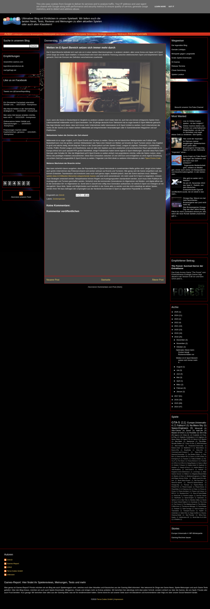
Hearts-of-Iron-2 (185, 467)
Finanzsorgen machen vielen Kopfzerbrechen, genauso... (15, 131)
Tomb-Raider (202, 506)
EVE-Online (200, 456)
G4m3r (10, 560)
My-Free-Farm (199, 480)
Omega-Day (175, 485)
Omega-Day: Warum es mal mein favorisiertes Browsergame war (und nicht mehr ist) (194, 201)
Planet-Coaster (187, 487)
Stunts (204, 500)
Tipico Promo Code (153, 158)
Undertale (175, 513)
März (179, 384)
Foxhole (204, 461)
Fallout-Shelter (196, 459)
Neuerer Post (52, 280)
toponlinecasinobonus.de (14, 66)
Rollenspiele (80, 34)
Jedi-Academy (176, 469)
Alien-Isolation (179, 446)
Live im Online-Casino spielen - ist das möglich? (193, 122)
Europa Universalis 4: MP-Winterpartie (187, 533)
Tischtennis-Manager (188, 506)
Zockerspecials (137, 34)
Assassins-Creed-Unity (195, 446)
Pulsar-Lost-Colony (198, 491)
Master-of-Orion (179, 476)
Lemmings (196, 472)
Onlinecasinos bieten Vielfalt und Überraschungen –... (17, 122)
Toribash (176, 508)
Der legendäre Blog (179, 45)
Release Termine (178, 66)
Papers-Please (198, 485)
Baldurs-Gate (176, 448)
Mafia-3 (186, 474)
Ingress (201, 437)
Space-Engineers (180, 428)
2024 (176, 315)
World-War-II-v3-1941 (200, 517)
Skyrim (204, 439)
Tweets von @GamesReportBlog (17, 91)
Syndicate (194, 502)
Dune (192, 456)
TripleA (201, 511)
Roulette (192, 433)
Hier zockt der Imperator (192, 139)
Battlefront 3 (188, 448)
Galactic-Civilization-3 (187, 437)
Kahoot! (200, 469)
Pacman (186, 485)
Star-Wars (178, 441)
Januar (180, 391)
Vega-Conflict (194, 513)
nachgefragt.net (10, 70)
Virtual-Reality (112, 34)
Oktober (180, 347)
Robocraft (177, 495)
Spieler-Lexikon (178, 74)
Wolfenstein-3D (184, 517)
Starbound (190, 441)
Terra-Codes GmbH (15, 571)
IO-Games (176, 62)
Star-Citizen (176, 430)
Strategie (102, 34)
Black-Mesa (200, 448)
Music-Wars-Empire (184, 480)
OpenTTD (186, 439)
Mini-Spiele (60, 34)
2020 (176, 330)
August (180, 367)
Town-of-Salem (199, 508)
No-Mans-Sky (196, 425)
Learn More (160, 6)
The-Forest (177, 504)
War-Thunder (190, 515)
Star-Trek (184, 500)
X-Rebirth (177, 519)
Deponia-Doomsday (178, 454)
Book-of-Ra (175, 450)
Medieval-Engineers (193, 476)
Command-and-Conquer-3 (180, 452)
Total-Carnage (186, 508)
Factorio (185, 459)
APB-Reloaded (202, 443)
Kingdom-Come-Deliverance (181, 472)
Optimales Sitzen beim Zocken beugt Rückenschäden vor (185, 352)
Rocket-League (188, 495)
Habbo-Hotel (192, 465)
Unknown (11, 575)
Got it (171, 6)
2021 (176, 326)
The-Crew (203, 502)
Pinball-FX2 (175, 487)
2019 (176, 333)
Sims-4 (195, 439)
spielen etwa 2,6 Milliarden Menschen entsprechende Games (71, 176)
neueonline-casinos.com (13, 62)
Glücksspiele (49, 34)
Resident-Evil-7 (184, 493)
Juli (178, 370)
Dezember (181, 340)
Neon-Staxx (176, 439)
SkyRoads (177, 497)
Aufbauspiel (18, 34)
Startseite (105, 280)
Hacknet (201, 465)
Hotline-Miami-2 (199, 467)
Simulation (92, 34)
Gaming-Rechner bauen (181, 537)
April (179, 381)
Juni (178, 374)
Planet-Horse (199, 487)
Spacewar (200, 497)
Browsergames (37, 34)
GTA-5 (176, 422)
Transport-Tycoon (189, 511)
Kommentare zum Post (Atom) (110, 287)
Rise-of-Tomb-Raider (200, 493)
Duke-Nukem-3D (182, 456)
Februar (180, 388)
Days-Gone (198, 452)
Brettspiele (26, 34)
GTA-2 (176, 463)
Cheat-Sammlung (179, 70)
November (181, 343)
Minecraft (198, 428)
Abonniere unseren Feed (21, 196)
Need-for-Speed (177, 482)
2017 (176, 396)
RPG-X (174, 493)
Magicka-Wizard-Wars (199, 474)
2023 (176, 319)
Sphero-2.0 (175, 500)
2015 (176, 403)
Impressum (118, 599)
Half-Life (199, 430)
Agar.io (176, 435)
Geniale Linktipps (179, 49)
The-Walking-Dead (189, 504)
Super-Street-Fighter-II (181, 502)
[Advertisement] (156, 21)
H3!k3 (9, 567)
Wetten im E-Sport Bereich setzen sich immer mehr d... (187, 360)
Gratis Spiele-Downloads (182, 58)
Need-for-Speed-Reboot (195, 482)
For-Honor (181, 461)
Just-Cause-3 (189, 469)
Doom (188, 430)
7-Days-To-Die (189, 443)
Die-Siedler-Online (194, 454)
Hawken (174, 467)
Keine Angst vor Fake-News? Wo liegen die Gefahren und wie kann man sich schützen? (195, 159)
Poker (196, 489)
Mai (178, 377)
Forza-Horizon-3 (193, 461)
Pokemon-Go (187, 489)
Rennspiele (70, 34)
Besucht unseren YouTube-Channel (189, 107)
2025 (176, 312)
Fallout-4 (181, 425)
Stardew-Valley (195, 500)
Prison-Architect (184, 491)
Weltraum (122, 34)
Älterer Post (158, 280)
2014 (176, 407)
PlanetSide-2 (176, 489)
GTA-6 (182, 463)
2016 (176, 400)
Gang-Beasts (191, 463)
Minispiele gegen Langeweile (183, 54)
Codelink (196, 435)
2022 (176, 322)
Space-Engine (189, 497)
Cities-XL (186, 435)
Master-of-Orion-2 (179, 433)
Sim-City (203, 433)
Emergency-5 (176, 459)
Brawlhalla (187, 450)
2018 (176, 337)
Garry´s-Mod (202, 463)
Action (8, 34)
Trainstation (175, 511)
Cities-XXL (199, 450)
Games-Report (13, 563)
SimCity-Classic (201, 495)
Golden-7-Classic (179, 465)
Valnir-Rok (183, 513)
